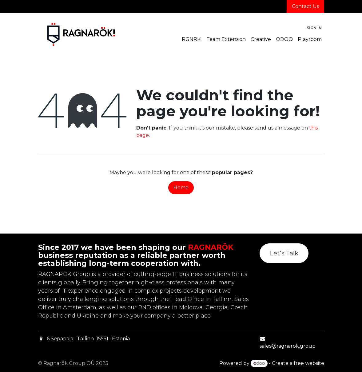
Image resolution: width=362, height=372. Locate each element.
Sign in (314, 28)
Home (181, 187)
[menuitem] (191, 39)
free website (309, 363)
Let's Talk (284, 253)
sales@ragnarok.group (288, 346)
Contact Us (305, 6)
